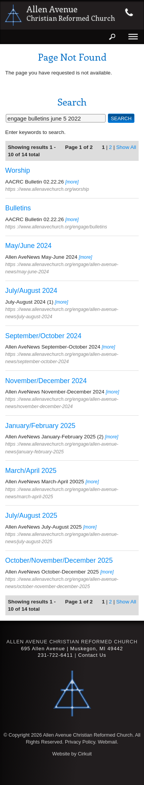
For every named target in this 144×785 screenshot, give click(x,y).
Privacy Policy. (80, 742)
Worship (17, 170)
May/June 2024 (28, 246)
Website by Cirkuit (72, 754)
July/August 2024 (31, 290)
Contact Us (92, 655)
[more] (72, 182)
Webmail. (108, 742)
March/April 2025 (31, 470)
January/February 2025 (40, 426)
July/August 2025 (31, 515)
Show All (126, 147)
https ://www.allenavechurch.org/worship (47, 189)
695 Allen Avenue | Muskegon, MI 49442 (72, 648)
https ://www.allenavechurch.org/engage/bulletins (56, 227)
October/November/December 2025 (59, 560)
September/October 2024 (43, 336)
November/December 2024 (46, 381)
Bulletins (18, 208)
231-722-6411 (55, 655)
